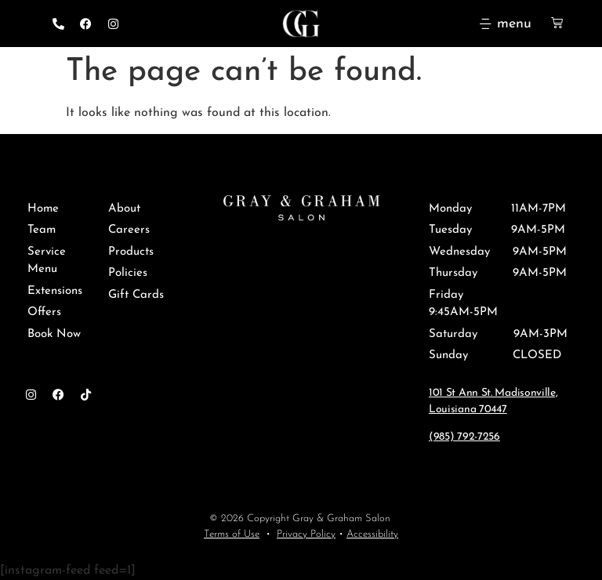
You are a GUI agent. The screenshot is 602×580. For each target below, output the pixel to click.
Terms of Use (231, 534)
